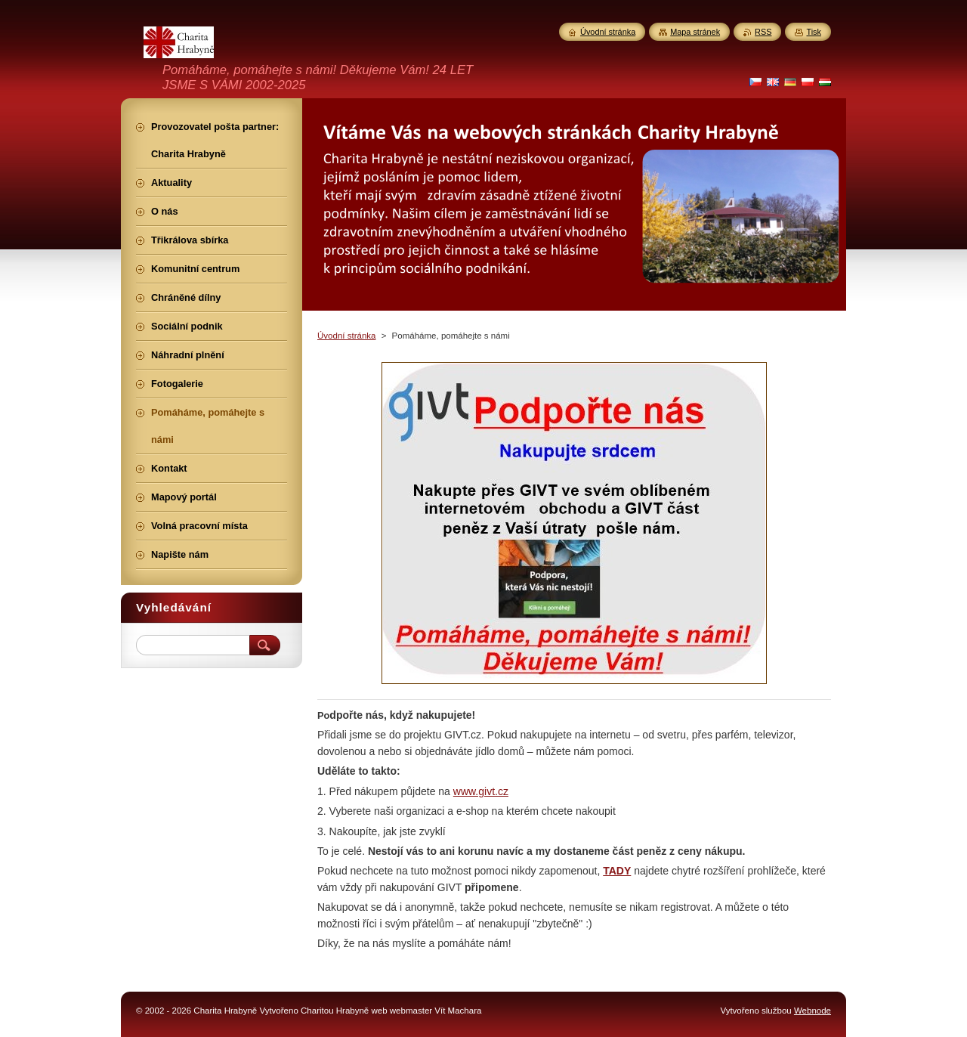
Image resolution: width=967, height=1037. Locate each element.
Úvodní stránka (346, 335)
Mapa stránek (695, 31)
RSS (763, 31)
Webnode (812, 1010)
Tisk (813, 31)
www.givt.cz (480, 791)
